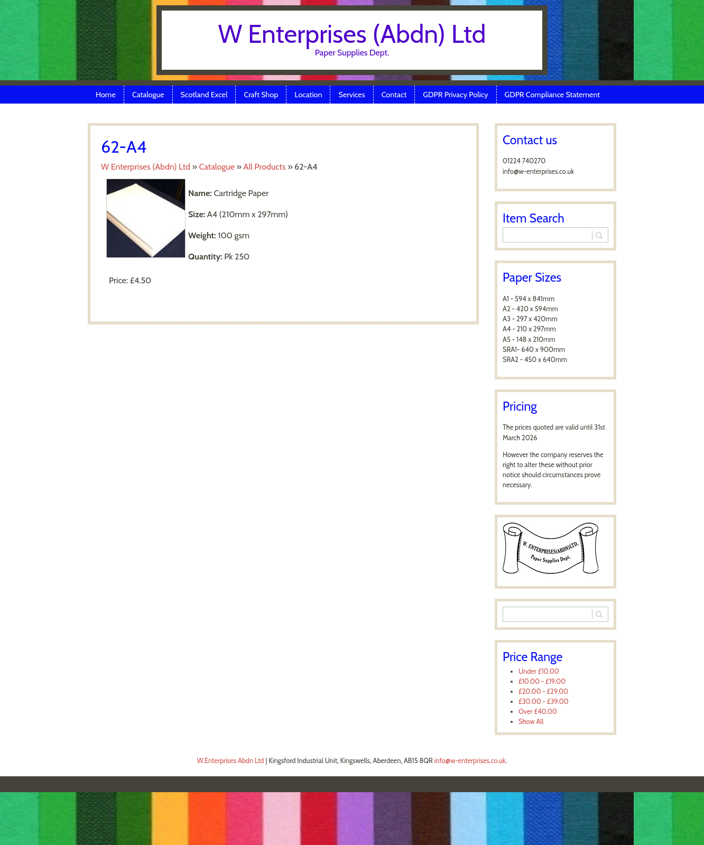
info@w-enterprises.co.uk (470, 761)
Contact (394, 94)
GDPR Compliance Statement (552, 94)
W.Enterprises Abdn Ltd (230, 761)
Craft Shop (261, 94)
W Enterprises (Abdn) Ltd (352, 33)
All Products (264, 167)
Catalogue (148, 94)
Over (537, 712)
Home (106, 94)
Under (538, 671)
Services (351, 94)
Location (308, 94)
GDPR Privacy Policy (455, 94)
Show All (530, 722)
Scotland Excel (204, 94)
